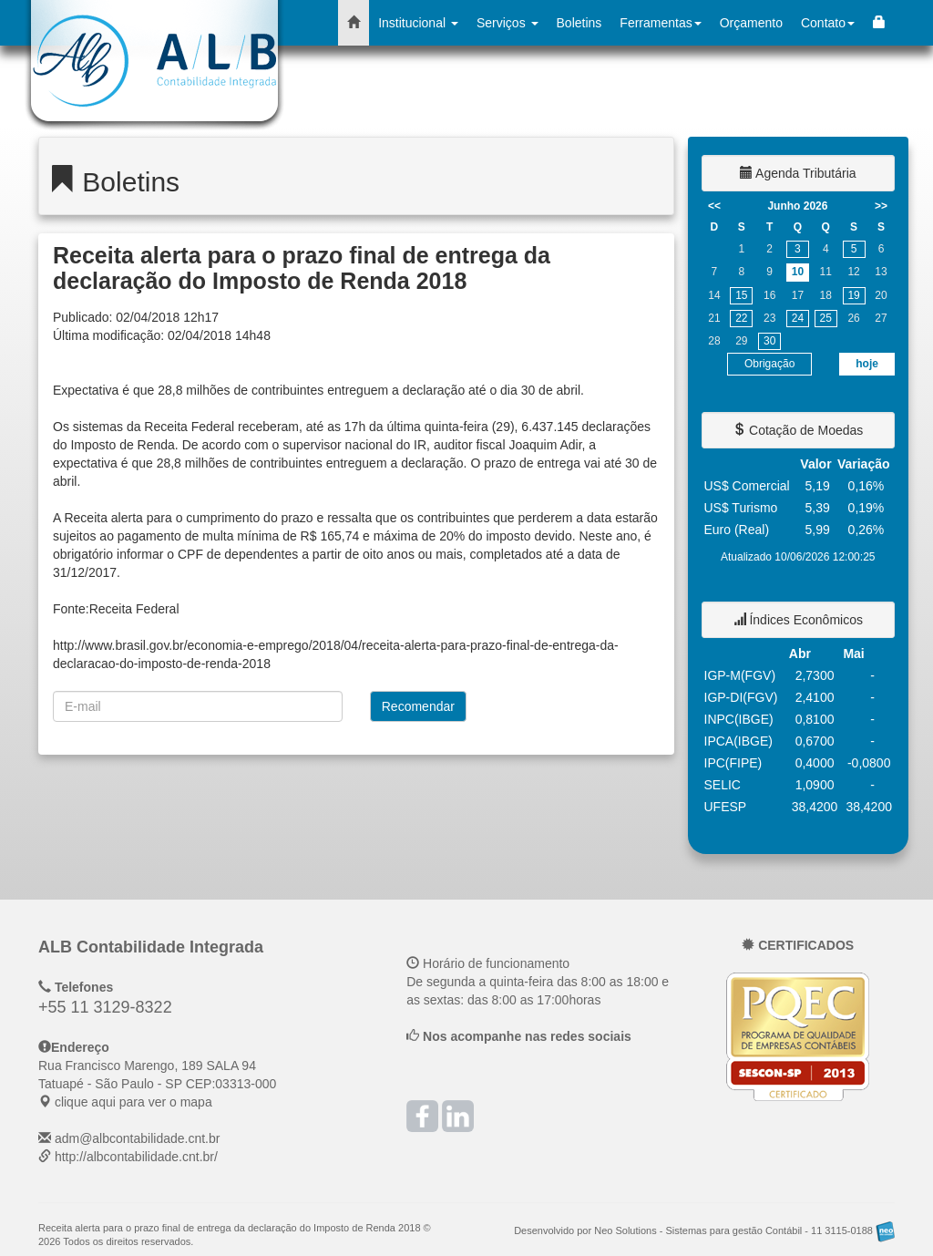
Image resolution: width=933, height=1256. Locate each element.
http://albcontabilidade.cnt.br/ (136, 1156)
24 (798, 318)
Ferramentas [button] (660, 22)
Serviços (507, 22)
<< (714, 206)
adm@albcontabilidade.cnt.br (137, 1138)
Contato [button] (828, 22)
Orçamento (751, 22)
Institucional (418, 22)
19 (853, 295)
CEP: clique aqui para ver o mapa (157, 1083)
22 (741, 318)
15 (741, 295)
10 (798, 271)
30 (769, 341)
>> (881, 206)
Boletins (579, 22)
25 (826, 318)
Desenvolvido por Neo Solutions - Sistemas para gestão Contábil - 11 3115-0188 (704, 1230)
